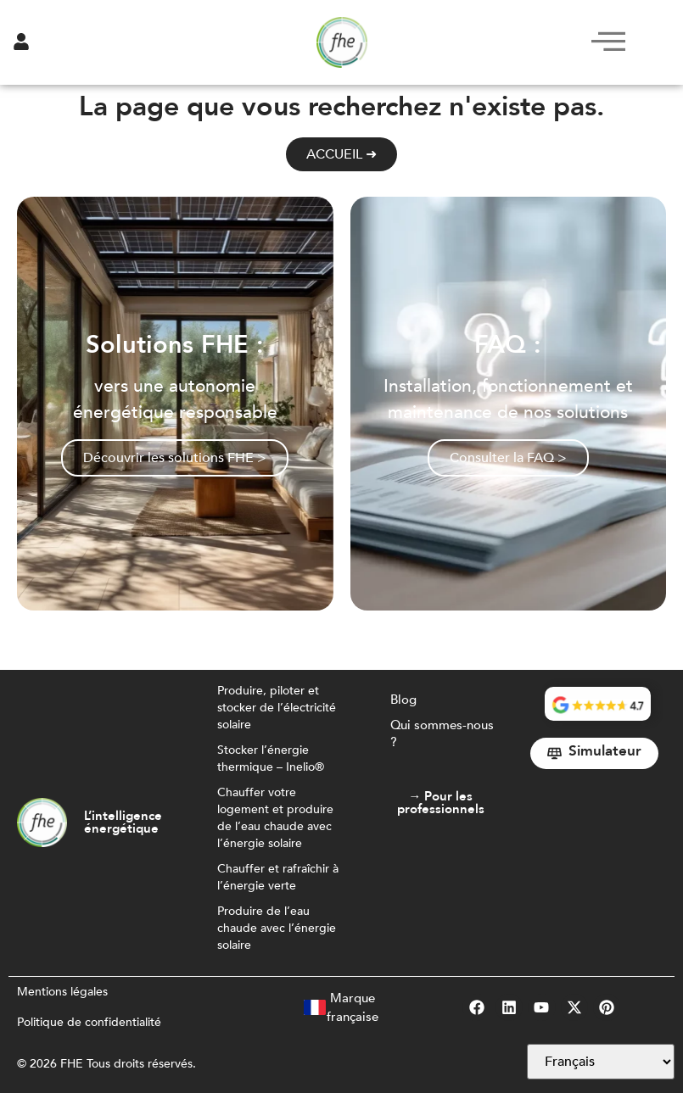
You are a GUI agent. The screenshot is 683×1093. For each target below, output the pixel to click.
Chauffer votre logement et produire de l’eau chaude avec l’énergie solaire (275, 817)
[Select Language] (601, 1061)
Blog (403, 699)
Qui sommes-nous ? (442, 733)
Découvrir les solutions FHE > (174, 458)
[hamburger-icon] (604, 42)
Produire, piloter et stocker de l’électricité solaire (276, 708)
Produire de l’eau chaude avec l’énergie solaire (276, 928)
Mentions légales (62, 992)
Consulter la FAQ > (508, 458)
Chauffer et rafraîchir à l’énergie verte (278, 877)
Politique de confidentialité (89, 1022)
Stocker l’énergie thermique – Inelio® (270, 758)
